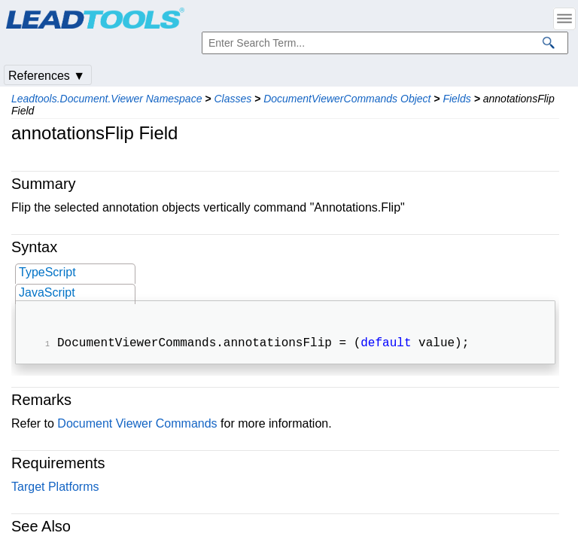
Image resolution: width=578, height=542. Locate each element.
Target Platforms (55, 488)
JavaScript (47, 292)
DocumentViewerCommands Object (346, 99)
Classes (232, 99)
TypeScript (47, 272)
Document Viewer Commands (137, 425)
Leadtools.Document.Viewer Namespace (106, 99)
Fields (456, 99)
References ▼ (46, 75)
